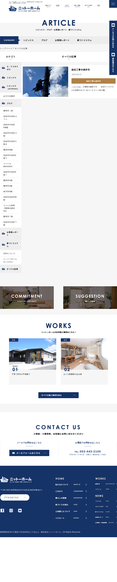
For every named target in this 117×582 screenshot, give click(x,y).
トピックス (28, 40)
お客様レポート (62, 40)
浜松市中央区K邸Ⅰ (9, 173)
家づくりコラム (84, 40)
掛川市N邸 (8, 191)
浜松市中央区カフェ (10, 117)
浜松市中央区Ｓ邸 (10, 134)
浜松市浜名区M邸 (10, 198)
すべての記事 (12, 269)
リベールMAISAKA (7, 165)
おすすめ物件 (9, 96)
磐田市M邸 (8, 150)
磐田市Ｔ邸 (8, 216)
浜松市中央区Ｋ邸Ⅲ (10, 142)
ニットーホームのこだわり (10, 260)
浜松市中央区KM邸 (9, 126)
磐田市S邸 (8, 186)
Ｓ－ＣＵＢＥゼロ (12, 68)
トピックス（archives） (13, 87)
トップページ (6, 48)
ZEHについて (9, 253)
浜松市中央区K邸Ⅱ (9, 156)
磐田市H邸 (8, 180)
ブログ (44, 40)
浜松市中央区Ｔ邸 (10, 223)
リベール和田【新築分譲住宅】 (9, 208)
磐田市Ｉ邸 (8, 111)
